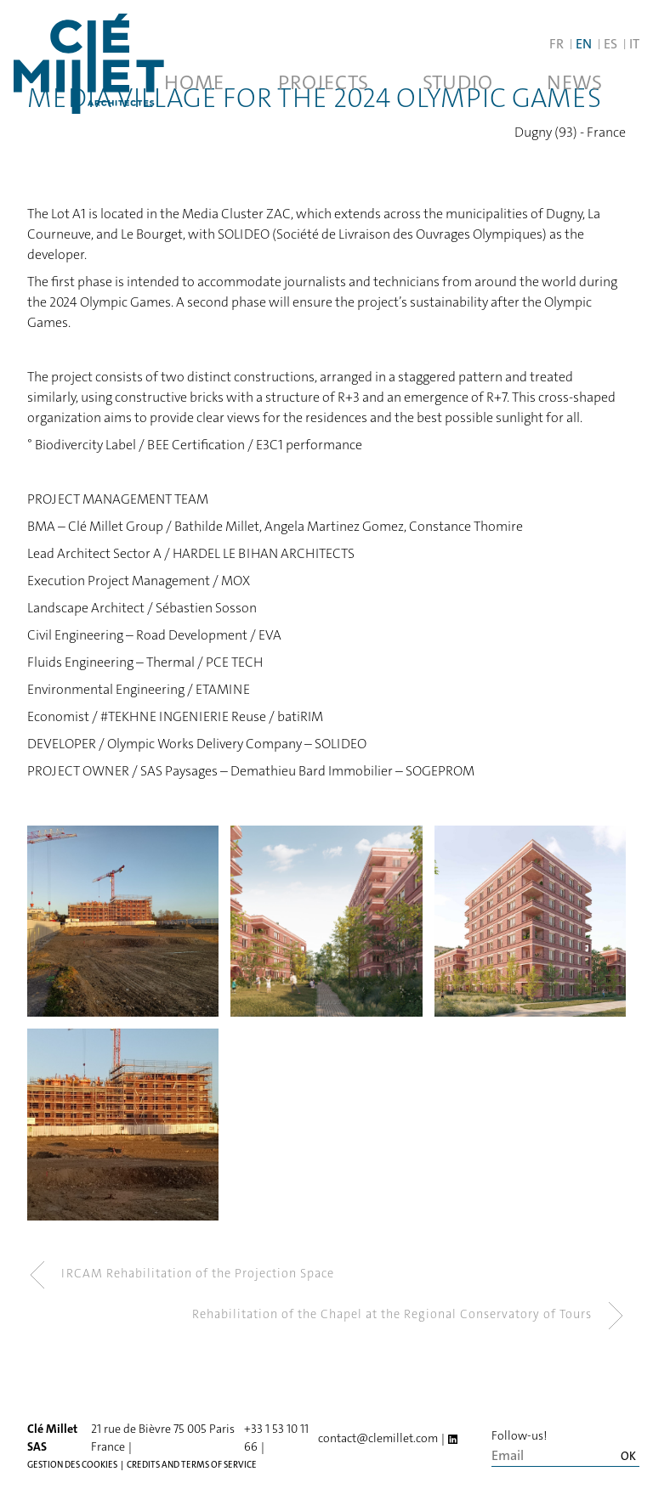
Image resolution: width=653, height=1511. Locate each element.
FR (556, 44)
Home (194, 82)
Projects (323, 82)
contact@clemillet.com (378, 1438)
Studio (457, 82)
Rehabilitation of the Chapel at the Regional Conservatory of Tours (409, 1315)
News (574, 82)
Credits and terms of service (192, 1464)
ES (610, 44)
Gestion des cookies (72, 1464)
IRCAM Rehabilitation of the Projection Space (180, 1274)
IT (634, 44)
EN (584, 44)
